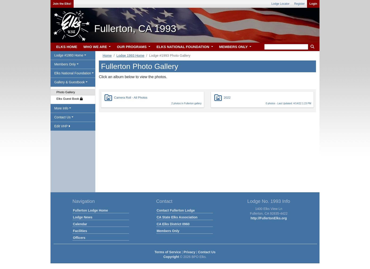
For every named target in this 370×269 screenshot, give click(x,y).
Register (299, 3)
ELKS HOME (66, 47)
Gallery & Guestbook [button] (69, 82)
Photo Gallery (65, 92)
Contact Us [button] (62, 117)
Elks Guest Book (69, 98)
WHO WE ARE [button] (95, 47)
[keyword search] (286, 47)
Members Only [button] (65, 64)
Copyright (171, 257)
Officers (79, 238)
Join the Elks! (62, 3)
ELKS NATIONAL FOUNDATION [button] (183, 47)
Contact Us (206, 252)
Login (313, 3)
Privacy (189, 252)
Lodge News (82, 217)
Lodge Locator (280, 3)
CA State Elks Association (177, 217)
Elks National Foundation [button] (72, 73)
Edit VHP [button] (62, 126)
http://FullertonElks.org (269, 218)
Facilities (80, 231)
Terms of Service (168, 252)
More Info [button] (61, 108)
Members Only (168, 231)
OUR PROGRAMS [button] (132, 47)
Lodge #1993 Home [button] (68, 55)
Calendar (80, 224)
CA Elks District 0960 (173, 224)
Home (107, 55)
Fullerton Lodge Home (90, 210)
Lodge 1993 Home (130, 55)
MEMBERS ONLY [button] (234, 47)
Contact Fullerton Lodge (176, 210)
